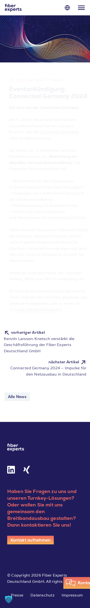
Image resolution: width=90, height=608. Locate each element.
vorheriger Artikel (23, 332)
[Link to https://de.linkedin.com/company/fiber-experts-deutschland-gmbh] (11, 470)
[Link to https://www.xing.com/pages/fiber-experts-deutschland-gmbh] (26, 470)
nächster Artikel (68, 362)
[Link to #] (67, 7)
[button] (8, 599)
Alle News (17, 397)
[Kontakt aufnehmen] (30, 540)
